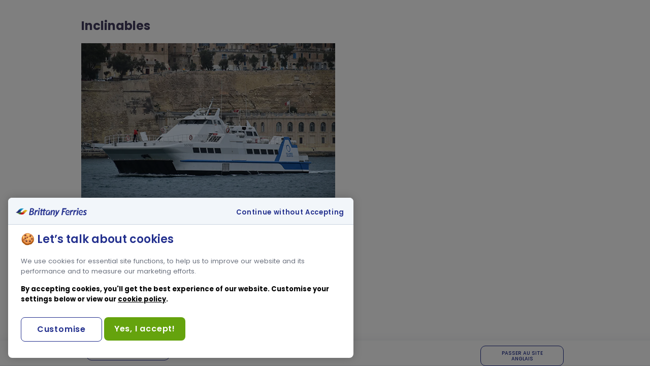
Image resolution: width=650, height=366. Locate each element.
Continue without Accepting (290, 212)
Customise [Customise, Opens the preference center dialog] (61, 329)
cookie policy (142, 299)
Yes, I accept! (144, 328)
